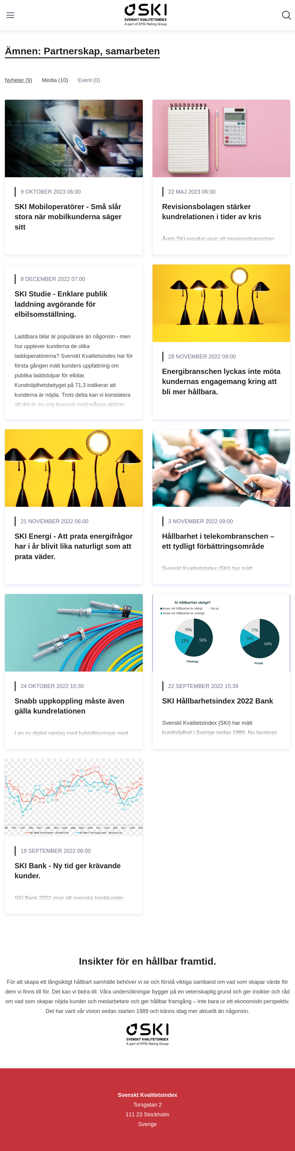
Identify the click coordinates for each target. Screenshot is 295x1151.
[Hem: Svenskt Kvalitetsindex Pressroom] (146, 15)
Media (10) (55, 80)
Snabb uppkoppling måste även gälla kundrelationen (69, 706)
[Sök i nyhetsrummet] (286, 15)
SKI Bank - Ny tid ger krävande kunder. (68, 871)
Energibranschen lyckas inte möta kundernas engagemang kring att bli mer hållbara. (221, 381)
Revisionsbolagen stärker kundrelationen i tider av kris (212, 211)
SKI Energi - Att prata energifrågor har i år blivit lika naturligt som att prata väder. (74, 546)
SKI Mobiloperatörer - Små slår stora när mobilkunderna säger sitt (68, 216)
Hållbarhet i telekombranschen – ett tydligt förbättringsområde (218, 541)
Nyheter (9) (18, 80)
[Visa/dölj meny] (10, 15)
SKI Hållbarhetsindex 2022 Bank (217, 701)
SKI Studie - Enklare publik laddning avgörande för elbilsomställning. (61, 304)
